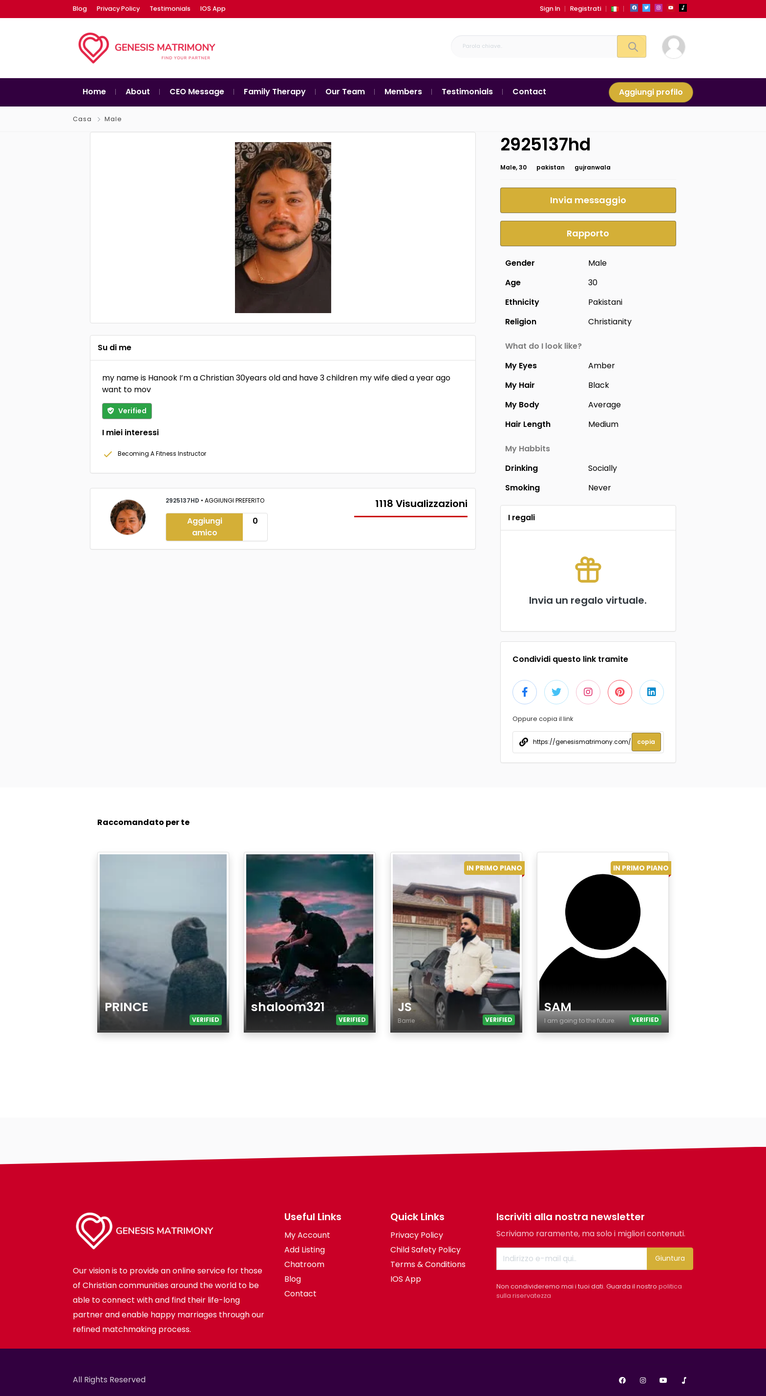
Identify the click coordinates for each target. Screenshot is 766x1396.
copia (646, 742)
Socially (602, 468)
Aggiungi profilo (651, 92)
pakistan (550, 167)
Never (599, 487)
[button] (615, 8)
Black (598, 385)
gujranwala (592, 167)
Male (113, 119)
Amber (601, 365)
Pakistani (605, 302)
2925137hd (183, 500)
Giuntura (670, 1258)
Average (604, 404)
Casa (82, 119)
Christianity (610, 321)
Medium (603, 424)
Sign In (550, 8)
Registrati (585, 8)
